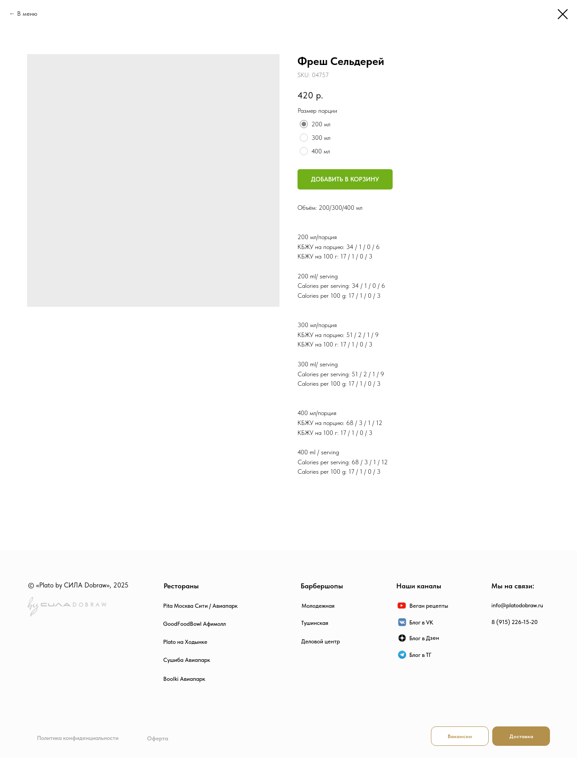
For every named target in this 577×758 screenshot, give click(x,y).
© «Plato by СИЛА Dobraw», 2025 (78, 585)
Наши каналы (418, 586)
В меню (27, 13)
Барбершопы (322, 586)
